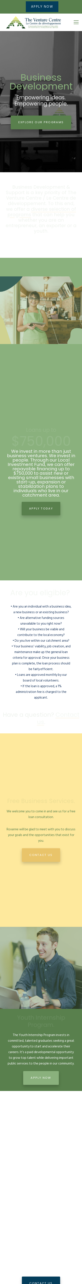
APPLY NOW (42, 6)
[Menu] (74, 22)
